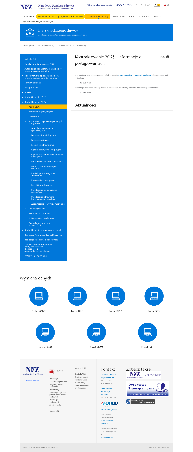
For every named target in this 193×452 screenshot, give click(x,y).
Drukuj (162, 57)
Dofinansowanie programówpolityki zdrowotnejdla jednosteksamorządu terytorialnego (38, 247)
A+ (142, 5)
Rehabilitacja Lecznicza (42, 185)
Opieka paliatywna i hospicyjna (46, 149)
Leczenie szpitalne (40, 140)
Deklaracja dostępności (54, 401)
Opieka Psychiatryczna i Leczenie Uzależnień (47, 155)
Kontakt (157, 16)
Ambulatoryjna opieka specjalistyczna (42, 129)
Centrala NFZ (80, 374)
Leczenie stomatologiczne (43, 135)
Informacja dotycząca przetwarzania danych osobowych (57, 395)
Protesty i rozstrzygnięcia (41, 111)
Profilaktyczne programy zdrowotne (43, 174)
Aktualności (30, 59)
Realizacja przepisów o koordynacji (41, 239)
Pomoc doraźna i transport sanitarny (44, 167)
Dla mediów (143, 16)
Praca (131, 16)
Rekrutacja (53, 379)
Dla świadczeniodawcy (98, 17)
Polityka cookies (32, 381)
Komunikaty (81, 46)
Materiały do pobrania (39, 213)
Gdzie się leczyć (81, 377)
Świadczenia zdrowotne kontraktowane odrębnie (43, 197)
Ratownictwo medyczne (43, 180)
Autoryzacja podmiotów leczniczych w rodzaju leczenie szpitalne (43, 69)
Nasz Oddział (119, 16)
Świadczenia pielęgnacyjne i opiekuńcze (44, 190)
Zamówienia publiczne (58, 382)
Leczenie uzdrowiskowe (42, 144)
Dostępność (54, 411)
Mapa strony (54, 390)
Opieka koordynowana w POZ (39, 64)
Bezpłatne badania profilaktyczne (82, 387)
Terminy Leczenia (33, 82)
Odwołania (34, 116)
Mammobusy (80, 383)
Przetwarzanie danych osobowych (37, 21)
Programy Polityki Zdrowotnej (56, 386)
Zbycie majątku (55, 405)
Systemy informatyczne (36, 255)
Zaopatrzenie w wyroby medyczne (48, 203)
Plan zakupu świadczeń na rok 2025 (39, 224)
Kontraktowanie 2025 (66, 46)
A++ (149, 5)
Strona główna (28, 46)
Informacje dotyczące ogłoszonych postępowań (45, 122)
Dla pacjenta (28, 16)
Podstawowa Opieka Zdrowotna (46, 161)
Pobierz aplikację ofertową (41, 218)
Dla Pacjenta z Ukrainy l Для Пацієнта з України (60, 16)
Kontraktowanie (81, 380)
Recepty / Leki (31, 87)
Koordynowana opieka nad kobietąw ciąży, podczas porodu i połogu (42, 76)
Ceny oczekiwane (37, 208)
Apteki (28, 92)
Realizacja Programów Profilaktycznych (43, 235)
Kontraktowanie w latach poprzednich (43, 230)
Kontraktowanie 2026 (35, 97)
